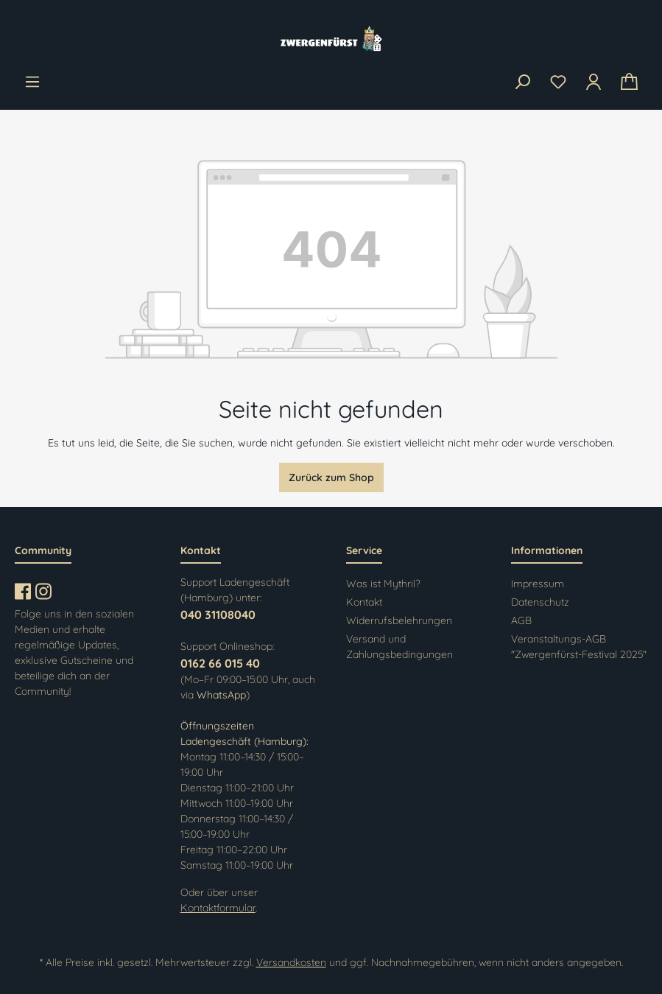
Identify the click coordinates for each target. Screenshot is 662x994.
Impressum (537, 583)
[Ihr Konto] (593, 82)
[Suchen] (522, 82)
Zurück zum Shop (331, 477)
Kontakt (364, 602)
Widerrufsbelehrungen (399, 620)
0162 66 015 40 (220, 663)
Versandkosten (291, 962)
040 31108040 (218, 614)
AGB (521, 620)
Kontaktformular (218, 907)
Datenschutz (540, 602)
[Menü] (32, 82)
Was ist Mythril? (383, 583)
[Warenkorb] (629, 82)
